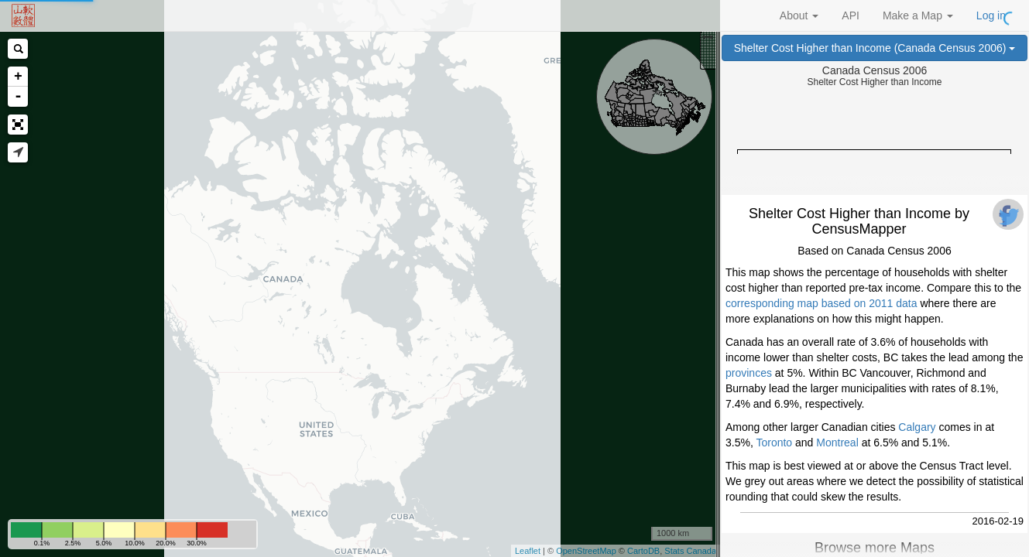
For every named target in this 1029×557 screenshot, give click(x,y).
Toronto (774, 442)
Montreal (837, 442)
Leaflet (527, 550)
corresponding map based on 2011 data (821, 303)
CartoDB (643, 550)
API (850, 15)
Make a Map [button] (918, 15)
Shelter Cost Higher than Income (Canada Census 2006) (875, 48)
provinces (748, 373)
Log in (991, 15)
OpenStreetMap (586, 550)
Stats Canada (690, 550)
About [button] (799, 15)
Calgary (916, 427)
